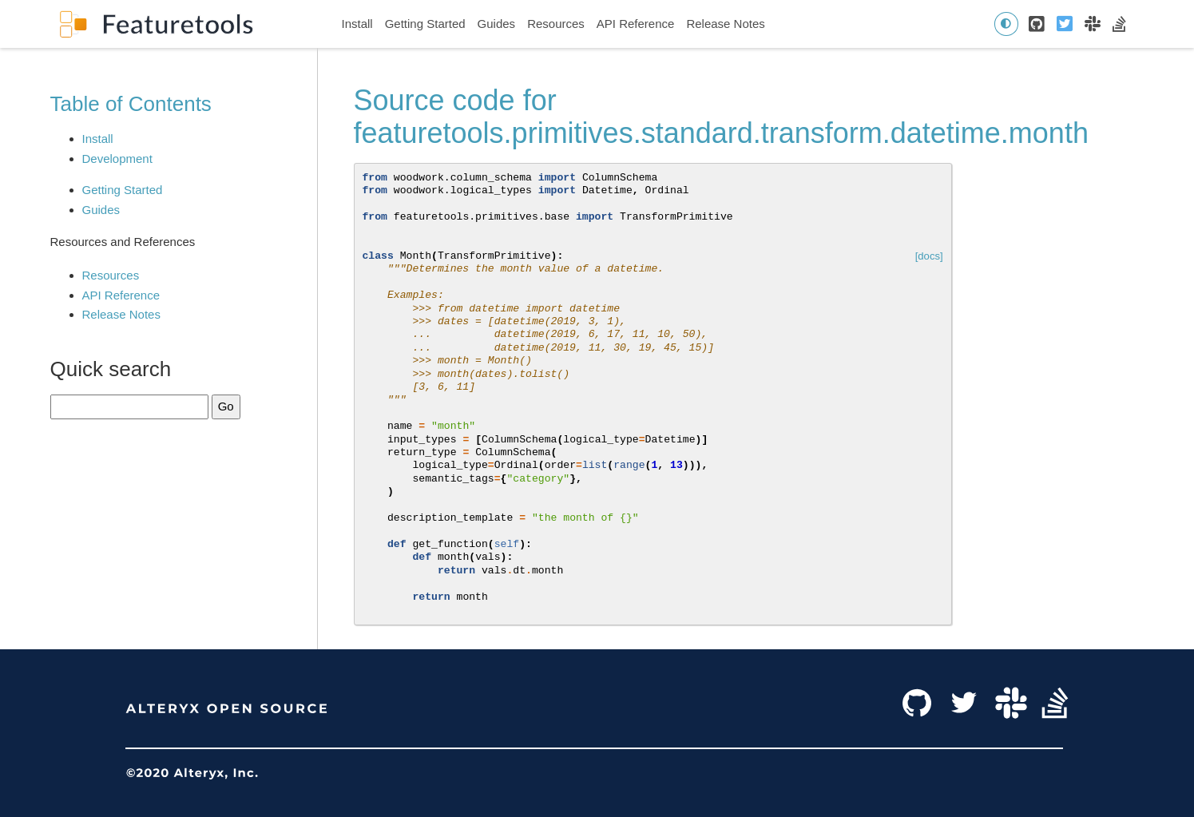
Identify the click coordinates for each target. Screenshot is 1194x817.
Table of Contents (131, 104)
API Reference (636, 23)
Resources (556, 23)
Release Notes (725, 23)
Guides (497, 23)
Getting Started (425, 23)
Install (357, 23)
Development (117, 158)
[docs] (929, 256)
